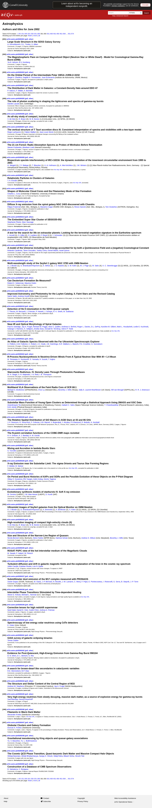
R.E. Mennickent (14, 671)
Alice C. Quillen (54, 327)
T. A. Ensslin (12, 181)
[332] (4, 504)
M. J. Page (84, 266)
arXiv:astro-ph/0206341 (16, 635)
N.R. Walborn (64, 344)
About (6, 798)
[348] (4, 736)
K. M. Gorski (35, 436)
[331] (4, 489)
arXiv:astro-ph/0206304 (16, 85)
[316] (4, 260)
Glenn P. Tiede (67, 329)
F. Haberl (19, 553)
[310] (4, 175)
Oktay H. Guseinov (14, 479)
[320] (4, 321)
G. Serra (116, 582)
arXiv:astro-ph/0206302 (16, 54)
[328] (4, 445)
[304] (4, 85)
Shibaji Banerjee (13, 756)
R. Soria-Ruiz (24, 422)
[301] (4, 39)
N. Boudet (57, 582)
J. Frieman (30, 311)
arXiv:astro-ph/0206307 (16, 127)
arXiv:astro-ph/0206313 (16, 217)
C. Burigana (23, 769)
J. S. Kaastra (59, 266)
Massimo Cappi (46, 207)
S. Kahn (72, 510)
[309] (4, 157)
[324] (4, 384)
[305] (4, 98)
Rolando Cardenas (14, 250)
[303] (4, 72)
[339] (4, 605)
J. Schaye (48, 311)
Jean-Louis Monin (47, 132)
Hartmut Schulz (62, 538)
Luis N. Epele (37, 566)
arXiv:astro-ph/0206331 (16, 489)
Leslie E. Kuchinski (140, 327)
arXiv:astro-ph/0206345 (16, 694)
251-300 (37, 34)
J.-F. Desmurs (12, 422)
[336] (4, 561)
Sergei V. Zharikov (14, 77)
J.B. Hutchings (52, 344)
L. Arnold (10, 235)
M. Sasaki (11, 553)
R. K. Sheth (57, 311)
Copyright (81, 798)
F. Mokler (11, 466)
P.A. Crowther (85, 344)
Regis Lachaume (14, 132)
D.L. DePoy (95, 327)
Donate (145, 5)
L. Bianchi (75, 344)
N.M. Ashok (12, 407)
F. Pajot (85, 582)
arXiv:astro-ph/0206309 (16, 157)
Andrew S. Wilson (88, 538)
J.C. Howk (41, 344)
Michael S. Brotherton (16, 390)
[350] (4, 764)
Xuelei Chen (34, 610)
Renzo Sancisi (80, 207)
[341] (4, 635)
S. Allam (34, 44)
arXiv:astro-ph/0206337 (16, 576)
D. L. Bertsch (22, 656)
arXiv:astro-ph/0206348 (16, 736)
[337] (4, 576)
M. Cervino (11, 494)
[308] (4, 142)
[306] (4, 114)
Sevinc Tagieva (50, 479)
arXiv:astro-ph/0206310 (16, 175)
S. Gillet (21, 235)
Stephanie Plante (14, 222)
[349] (4, 751)
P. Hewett (39, 311)
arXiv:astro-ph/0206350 (16, 764)
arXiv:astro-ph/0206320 (16, 321)
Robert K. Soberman (15, 283)
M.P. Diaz (25, 671)
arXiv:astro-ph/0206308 (16, 142)
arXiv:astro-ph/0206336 (16, 561)
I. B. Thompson (45, 374)
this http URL (58, 169)
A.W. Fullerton (22, 344)
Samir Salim (12, 296)
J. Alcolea (66, 422)
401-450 (56, 34)
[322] (4, 354)
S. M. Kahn (72, 266)
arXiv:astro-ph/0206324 (16, 384)
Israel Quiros (64, 250)
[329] (4, 461)
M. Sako (95, 266)
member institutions (118, 6)
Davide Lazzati (13, 104)
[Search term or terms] (119, 13)
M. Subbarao (68, 311)
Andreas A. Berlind (68, 327)
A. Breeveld (47, 510)
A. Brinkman (61, 510)
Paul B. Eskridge (14, 327)
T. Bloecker (36, 165)
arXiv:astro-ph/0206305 (16, 98)
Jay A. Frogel (27, 327)
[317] (4, 278)
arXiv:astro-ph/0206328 (16, 445)
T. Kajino (51, 359)
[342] (4, 650)
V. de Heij (11, 119)
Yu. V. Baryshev (13, 741)
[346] (4, 709)
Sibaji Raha (58, 756)
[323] (4, 369)
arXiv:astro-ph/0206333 (16, 520)
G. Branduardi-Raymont (30, 266)
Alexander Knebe (14, 715)
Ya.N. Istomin (12, 62)
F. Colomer (35, 422)
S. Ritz (31, 656)
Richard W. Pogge (40, 327)
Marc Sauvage (28, 222)
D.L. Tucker (25, 44)
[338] (4, 589)
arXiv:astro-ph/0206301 (16, 39)
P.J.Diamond (76, 422)
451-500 (63, 34)
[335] (4, 548)
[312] (4, 202)
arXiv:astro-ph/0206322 (16, 354)
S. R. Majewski (24, 374)
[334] (4, 533)
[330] (4, 474)
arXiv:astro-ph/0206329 (16, 461)
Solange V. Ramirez (15, 329)
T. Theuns (11, 311)
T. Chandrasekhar (111, 405)
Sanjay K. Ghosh (46, 756)
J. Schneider (57, 235)
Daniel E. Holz (22, 610)
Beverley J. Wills (64, 390)
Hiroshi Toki (79, 756)
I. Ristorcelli (107, 582)
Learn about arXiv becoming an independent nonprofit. (76, 4)
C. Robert (32, 344)
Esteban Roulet (25, 566)
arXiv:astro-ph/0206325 (16, 400)
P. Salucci (11, 91)
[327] (4, 430)
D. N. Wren (11, 656)
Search (146, 13)
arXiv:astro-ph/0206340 (16, 620)
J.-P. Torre (134, 582)
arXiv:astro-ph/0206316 (16, 260)
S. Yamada (34, 359)
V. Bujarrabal (56, 422)
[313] (4, 217)
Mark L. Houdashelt (124, 327)
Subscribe (47, 801)
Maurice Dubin (30, 283)
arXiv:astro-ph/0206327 (16, 430)
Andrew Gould (23, 296)
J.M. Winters (81, 165)
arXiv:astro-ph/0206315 (16, 245)
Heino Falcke (38, 538)
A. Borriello (28, 91)
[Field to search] (135, 13)
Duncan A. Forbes (14, 728)
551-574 (71, 34)
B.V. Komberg (24, 62)
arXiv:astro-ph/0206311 (16, 188)
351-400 (50, 34)
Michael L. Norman (29, 595)
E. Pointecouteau (95, 582)
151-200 (24, 34)
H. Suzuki (43, 359)
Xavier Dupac (12, 582)
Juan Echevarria (48, 77)
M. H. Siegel (12, 374)
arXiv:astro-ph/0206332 (16, 504)
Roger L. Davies (83, 327)
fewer (30, 36)
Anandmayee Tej (14, 405)
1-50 (19, 34)
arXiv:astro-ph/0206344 (16, 681)
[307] (4, 127)
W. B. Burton (34, 119)
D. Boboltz (86, 422)
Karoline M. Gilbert (108, 327)
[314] (4, 230)
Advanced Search (122, 16)
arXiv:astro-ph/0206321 (16, 339)
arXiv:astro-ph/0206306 (16, 114)
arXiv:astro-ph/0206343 (16, 666)
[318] (4, 291)
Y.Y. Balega (23, 165)
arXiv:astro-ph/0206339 (16, 605)
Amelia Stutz (39, 329)
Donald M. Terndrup (52, 329)
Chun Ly (41, 390)
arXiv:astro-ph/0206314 (16, 230)
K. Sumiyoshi (24, 359)
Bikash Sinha (69, 756)
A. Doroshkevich (13, 44)
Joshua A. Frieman (47, 610)
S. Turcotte (11, 451)
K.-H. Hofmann (50, 165)
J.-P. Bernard (47, 582)
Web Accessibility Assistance (125, 798)
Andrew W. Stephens (15, 686)
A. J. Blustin (12, 266)
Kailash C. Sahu (68, 405)
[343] (4, 666)
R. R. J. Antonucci (142, 390)
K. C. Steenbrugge (110, 266)
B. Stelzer (19, 466)
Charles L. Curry (13, 194)
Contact (46, 798)
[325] (4, 400)
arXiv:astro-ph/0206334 (16, 533)
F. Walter (19, 91)
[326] (4, 417)
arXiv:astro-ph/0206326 (16, 417)
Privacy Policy (83, 801)
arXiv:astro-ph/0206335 (16, 548)
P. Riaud (44, 235)
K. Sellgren (28, 329)
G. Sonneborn (96, 344)
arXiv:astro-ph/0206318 (16, 291)
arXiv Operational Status (124, 802)
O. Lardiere (32, 235)
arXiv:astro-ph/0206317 (16, 278)
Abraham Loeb (28, 147)
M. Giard (37, 582)
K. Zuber (10, 625)
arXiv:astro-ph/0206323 (16, 369)
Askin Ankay (38, 479)
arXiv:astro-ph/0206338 (16, 589)
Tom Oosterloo (111, 207)
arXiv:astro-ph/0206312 (16, 202)
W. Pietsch (28, 553)
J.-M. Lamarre (67, 582)
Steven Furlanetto (14, 147)
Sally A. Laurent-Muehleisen (90, 390)
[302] (4, 54)
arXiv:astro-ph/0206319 (16, 306)
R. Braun (22, 119)
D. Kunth (49, 494)
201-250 (31, 34)
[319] (4, 306)
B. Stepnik (125, 582)
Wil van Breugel (117, 390)
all (39, 36)
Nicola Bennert (13, 538)
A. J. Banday (24, 436)
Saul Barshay (12, 699)
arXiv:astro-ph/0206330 (16, 474)
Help (113, 16)
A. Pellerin (11, 344)
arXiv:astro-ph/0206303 (16, 72)
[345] (4, 694)
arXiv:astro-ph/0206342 (16, 650)
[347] (4, 722)
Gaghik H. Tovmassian (32, 77)
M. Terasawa (12, 359)
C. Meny (77, 582)
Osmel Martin (53, 250)
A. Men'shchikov (66, 165)
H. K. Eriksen (12, 436)
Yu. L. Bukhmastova (29, 741)
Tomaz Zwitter (13, 640)
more (35, 36)
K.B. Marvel (45, 422)
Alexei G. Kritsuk (14, 595)
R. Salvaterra (12, 769)
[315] (4, 245)
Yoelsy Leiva (42, 250)
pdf (26, 39)
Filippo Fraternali (14, 207)
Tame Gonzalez (29, 250)
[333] (4, 520)
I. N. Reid (34, 374)
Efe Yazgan (27, 479)
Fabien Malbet (30, 132)
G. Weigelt (11, 165)
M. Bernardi (20, 311)
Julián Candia (12, 566)
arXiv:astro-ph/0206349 (16, 751)
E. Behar (46, 266)
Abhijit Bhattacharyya (29, 756)
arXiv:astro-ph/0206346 (16, 709)
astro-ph (18, 15)
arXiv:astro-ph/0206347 (16, 722)
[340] (4, 620)
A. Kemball (95, 422)
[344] (4, 681)
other (31, 39)
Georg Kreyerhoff (26, 699)
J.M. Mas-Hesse (30, 494)
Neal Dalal (11, 610)
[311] (4, 188)
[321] (4, 339)
